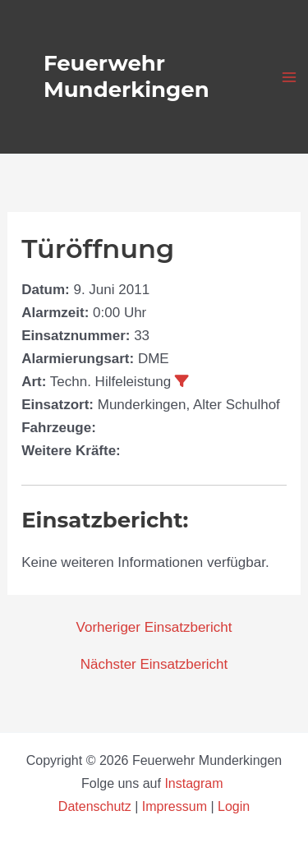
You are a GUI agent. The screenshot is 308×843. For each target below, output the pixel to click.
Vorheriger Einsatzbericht (154, 627)
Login (234, 806)
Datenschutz (96, 806)
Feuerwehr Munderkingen (126, 76)
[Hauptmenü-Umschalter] (290, 77)
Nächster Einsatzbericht (154, 664)
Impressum (174, 806)
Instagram (195, 783)
